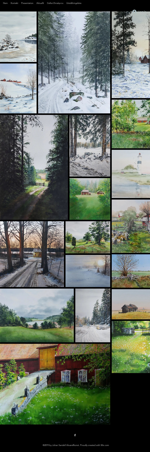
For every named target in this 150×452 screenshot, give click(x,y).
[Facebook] (75, 435)
